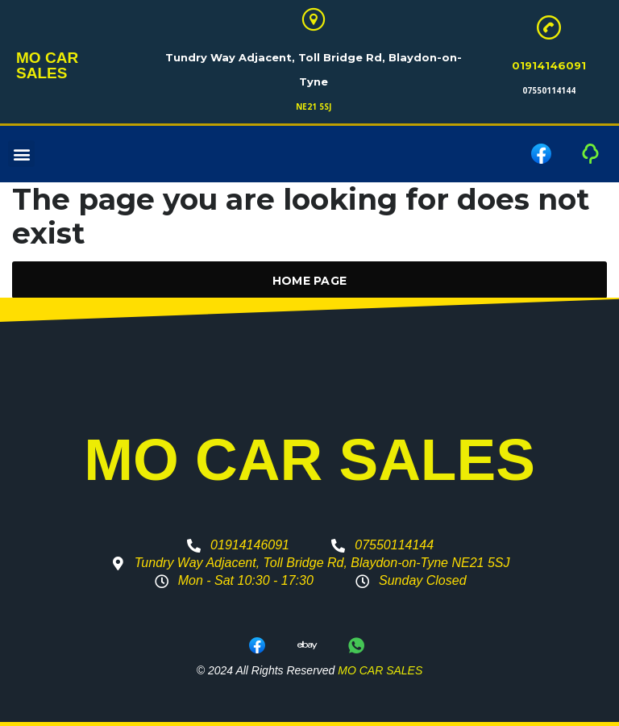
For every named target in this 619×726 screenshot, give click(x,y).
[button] (21, 154)
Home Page (309, 280)
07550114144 (548, 90)
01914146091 (549, 65)
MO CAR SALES (71, 66)
